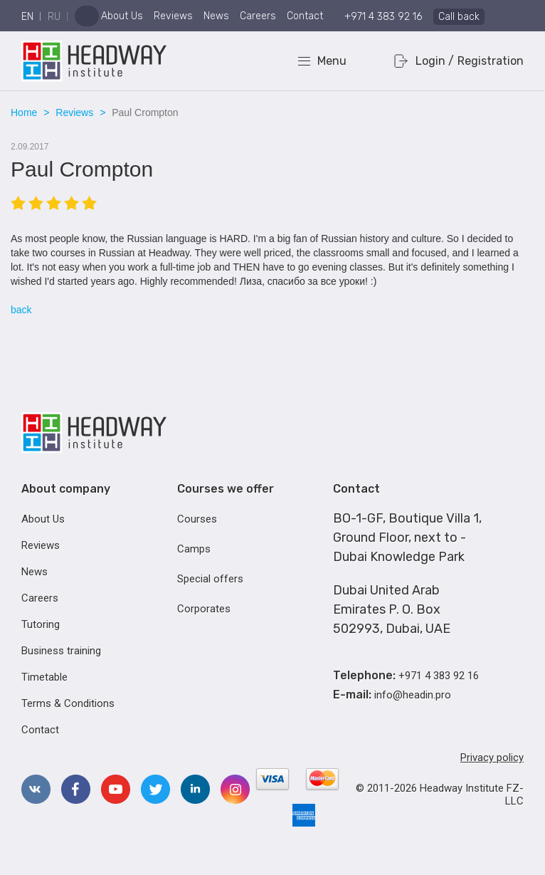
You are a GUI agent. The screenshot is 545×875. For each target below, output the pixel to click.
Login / (435, 61)
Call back (459, 17)
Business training (61, 650)
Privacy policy (492, 757)
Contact (305, 16)
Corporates (204, 608)
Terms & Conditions (68, 703)
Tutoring (40, 624)
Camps (194, 549)
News (216, 16)
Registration (490, 61)
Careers (258, 16)
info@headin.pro (412, 694)
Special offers (210, 578)
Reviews (173, 16)
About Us (122, 16)
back (21, 309)
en (27, 17)
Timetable (44, 677)
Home (24, 112)
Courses (197, 519)
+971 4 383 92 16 (383, 17)
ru (54, 17)
